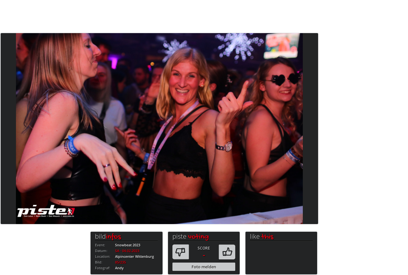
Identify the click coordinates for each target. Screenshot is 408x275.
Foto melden (204, 267)
